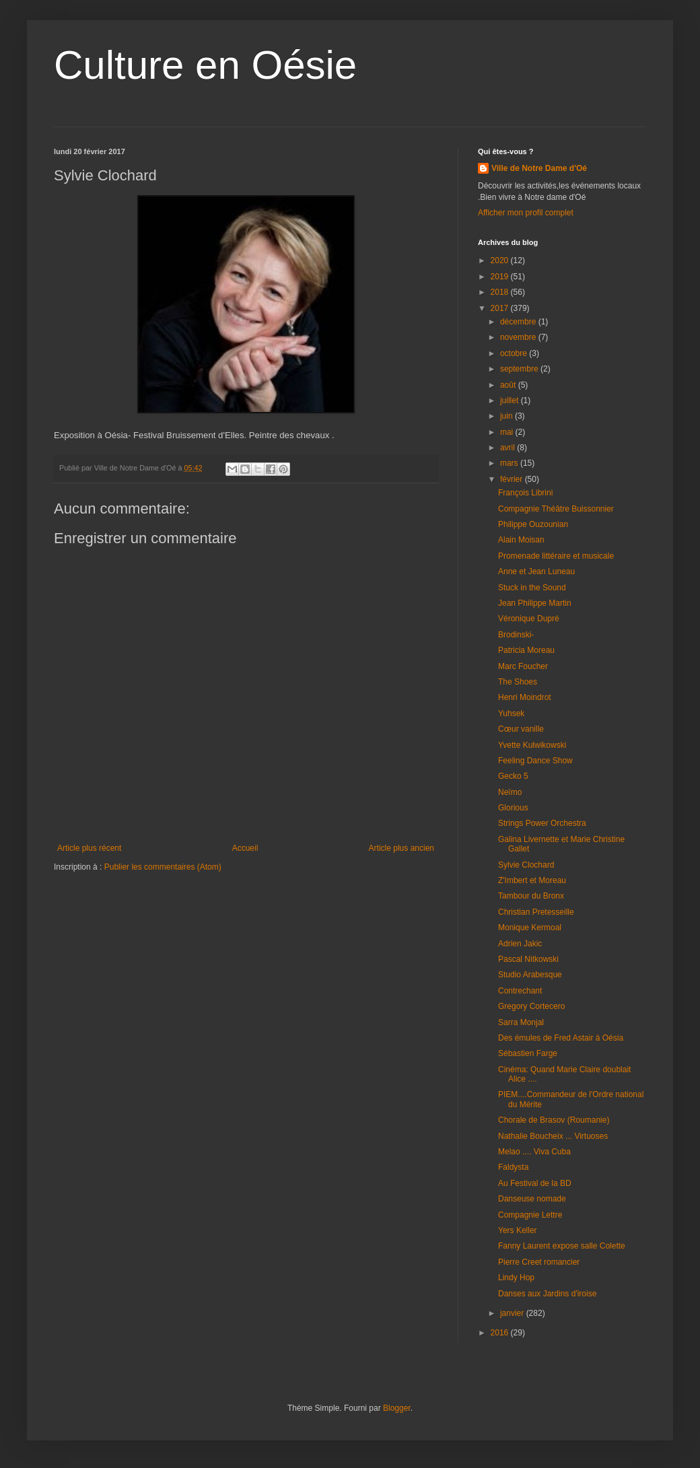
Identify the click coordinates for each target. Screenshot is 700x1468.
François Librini (525, 492)
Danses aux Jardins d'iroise (547, 1293)
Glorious (513, 807)
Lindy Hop (516, 1277)
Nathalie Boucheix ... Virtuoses (553, 1136)
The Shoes (517, 682)
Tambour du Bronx (531, 896)
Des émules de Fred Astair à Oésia (560, 1038)
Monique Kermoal (529, 927)
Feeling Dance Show (535, 760)
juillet (510, 400)
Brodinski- (516, 634)
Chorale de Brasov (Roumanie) (553, 1120)
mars (510, 463)
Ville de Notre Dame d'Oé (539, 168)
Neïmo (510, 792)
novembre (519, 337)
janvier (513, 1313)
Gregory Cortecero (531, 1006)
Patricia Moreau (526, 650)
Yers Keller (517, 1230)
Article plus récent (89, 848)
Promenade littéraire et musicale (556, 556)
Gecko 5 (513, 776)
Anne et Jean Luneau (536, 571)
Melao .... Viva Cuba (534, 1151)
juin (507, 416)
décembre (519, 321)
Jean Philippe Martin (534, 603)
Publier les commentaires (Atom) (162, 867)
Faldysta (513, 1167)
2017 (501, 308)
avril (508, 447)
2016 (501, 1332)
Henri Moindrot (524, 697)
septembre (520, 369)
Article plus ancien (401, 848)
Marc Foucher (523, 666)
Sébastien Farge (527, 1053)
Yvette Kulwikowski (532, 745)
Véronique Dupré (528, 618)
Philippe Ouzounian (533, 524)
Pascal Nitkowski (528, 959)
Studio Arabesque (530, 974)
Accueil (245, 848)
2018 (501, 292)
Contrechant (520, 990)
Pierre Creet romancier (539, 1262)
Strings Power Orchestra (542, 823)
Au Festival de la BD (534, 1183)
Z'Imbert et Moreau (532, 880)
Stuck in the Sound (532, 587)
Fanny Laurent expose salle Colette (561, 1246)
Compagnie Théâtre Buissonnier (556, 509)
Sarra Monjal (521, 1022)
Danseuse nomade (532, 1198)
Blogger (397, 1408)
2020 (501, 260)
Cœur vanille (521, 729)
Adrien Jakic (520, 943)
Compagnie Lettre (530, 1215)
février (512, 479)
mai (508, 432)
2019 (501, 276)
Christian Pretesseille (536, 912)
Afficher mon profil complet (525, 212)
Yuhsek (511, 713)
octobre (514, 353)
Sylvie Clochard (526, 865)
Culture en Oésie (205, 65)
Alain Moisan (521, 540)
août (509, 385)
